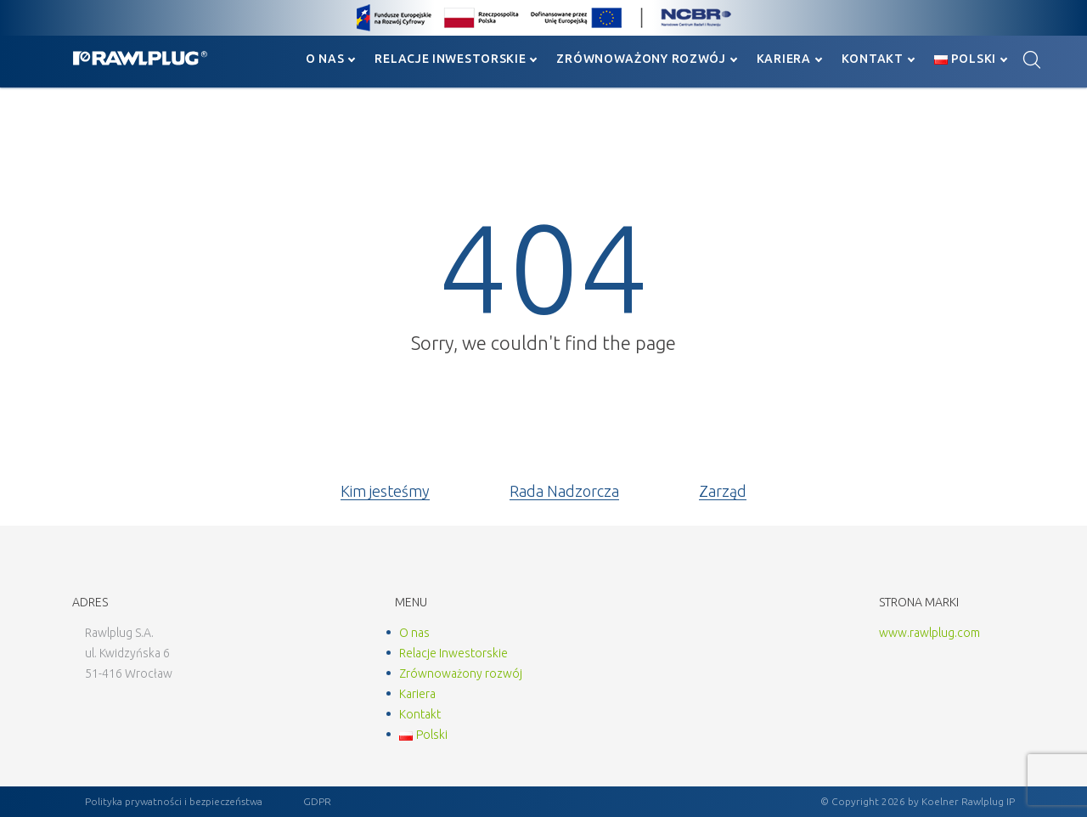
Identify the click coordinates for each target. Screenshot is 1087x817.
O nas (325, 58)
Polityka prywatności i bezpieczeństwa (173, 801)
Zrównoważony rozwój (640, 58)
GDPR (317, 801)
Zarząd (722, 490)
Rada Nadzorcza (564, 490)
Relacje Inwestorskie (450, 58)
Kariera (784, 58)
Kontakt (873, 58)
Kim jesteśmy (385, 490)
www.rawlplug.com (929, 633)
